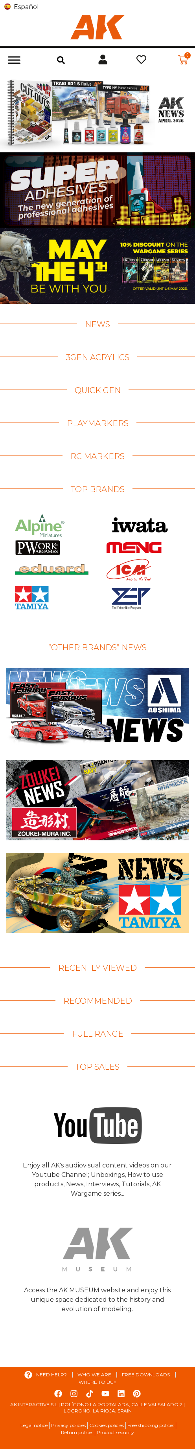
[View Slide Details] (97, 112)
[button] (61, 60)
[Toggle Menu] (14, 60)
